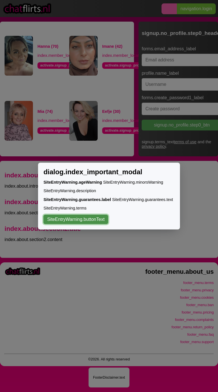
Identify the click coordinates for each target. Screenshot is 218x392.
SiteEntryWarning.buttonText (75, 219)
